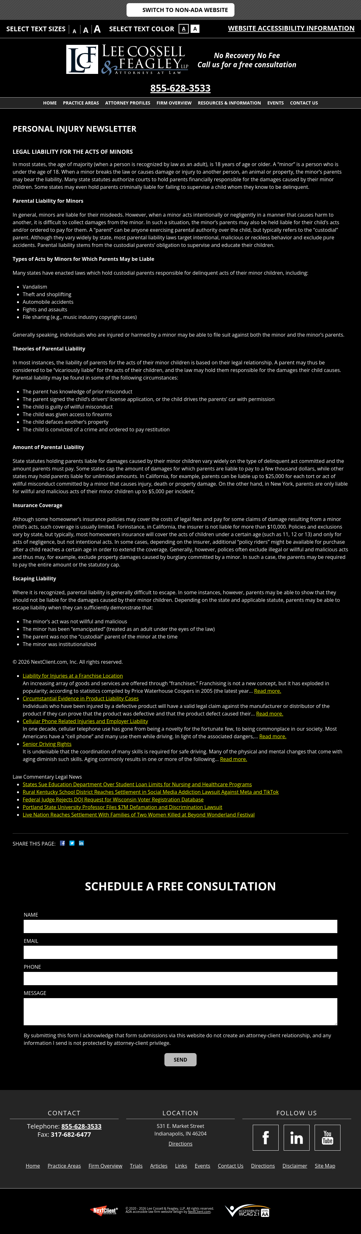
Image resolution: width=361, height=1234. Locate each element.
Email (31, 941)
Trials (136, 1165)
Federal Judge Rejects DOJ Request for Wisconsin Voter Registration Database (113, 799)
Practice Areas (81, 103)
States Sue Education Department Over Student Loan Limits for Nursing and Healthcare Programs (137, 784)
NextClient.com (199, 1211)
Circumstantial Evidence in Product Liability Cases (81, 698)
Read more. (267, 690)
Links (181, 1165)
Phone (32, 967)
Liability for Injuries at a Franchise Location (73, 675)
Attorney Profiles (127, 103)
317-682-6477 (71, 1134)
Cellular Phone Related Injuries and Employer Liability (85, 721)
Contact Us (304, 103)
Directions (180, 1144)
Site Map (325, 1165)
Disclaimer (294, 1165)
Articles (159, 1165)
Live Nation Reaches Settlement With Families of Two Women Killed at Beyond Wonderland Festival (139, 814)
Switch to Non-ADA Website (185, 10)
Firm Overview (174, 103)
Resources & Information (229, 103)
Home (50, 103)
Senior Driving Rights (47, 743)
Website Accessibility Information (291, 28)
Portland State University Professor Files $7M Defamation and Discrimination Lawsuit (122, 807)
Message (35, 993)
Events (275, 103)
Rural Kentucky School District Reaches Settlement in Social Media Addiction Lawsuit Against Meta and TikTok (151, 791)
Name (31, 915)
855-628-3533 (181, 87)
